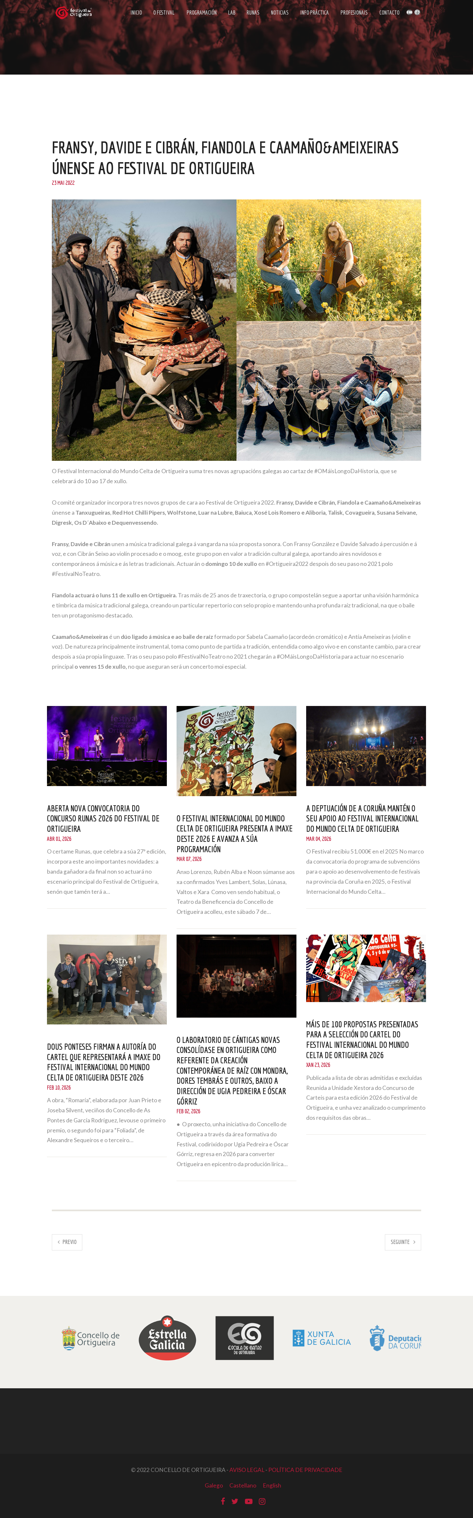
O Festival (164, 13)
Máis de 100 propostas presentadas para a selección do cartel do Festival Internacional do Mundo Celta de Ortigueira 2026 (363, 1039)
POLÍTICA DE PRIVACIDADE (305, 1469)
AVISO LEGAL (246, 1469)
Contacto (388, 13)
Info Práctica (313, 13)
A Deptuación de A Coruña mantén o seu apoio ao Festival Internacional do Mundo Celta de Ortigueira (363, 818)
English (272, 1485)
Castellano (242, 1485)
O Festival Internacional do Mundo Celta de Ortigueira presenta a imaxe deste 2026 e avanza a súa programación (236, 833)
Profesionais (353, 13)
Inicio (136, 13)
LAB (231, 13)
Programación (202, 13)
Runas (252, 13)
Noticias (278, 13)
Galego (213, 1485)
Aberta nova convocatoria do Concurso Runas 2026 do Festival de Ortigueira (104, 818)
